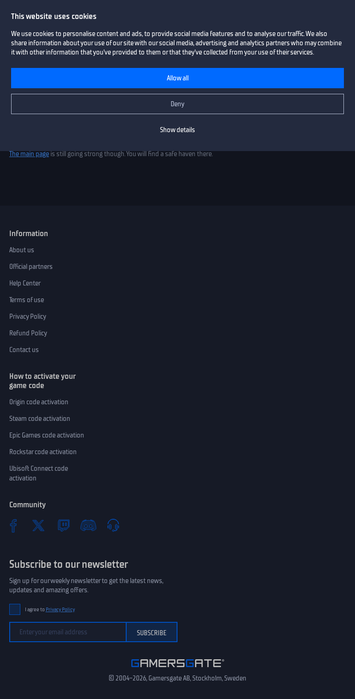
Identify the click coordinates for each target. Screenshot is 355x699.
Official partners (31, 266)
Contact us (24, 349)
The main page (29, 153)
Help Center (25, 283)
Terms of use (26, 299)
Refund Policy (28, 333)
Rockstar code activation (43, 451)
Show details (177, 129)
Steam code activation (39, 418)
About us (21, 250)
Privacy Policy (27, 316)
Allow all (178, 78)
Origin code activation (38, 402)
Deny (177, 104)
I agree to (50, 609)
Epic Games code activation (46, 435)
